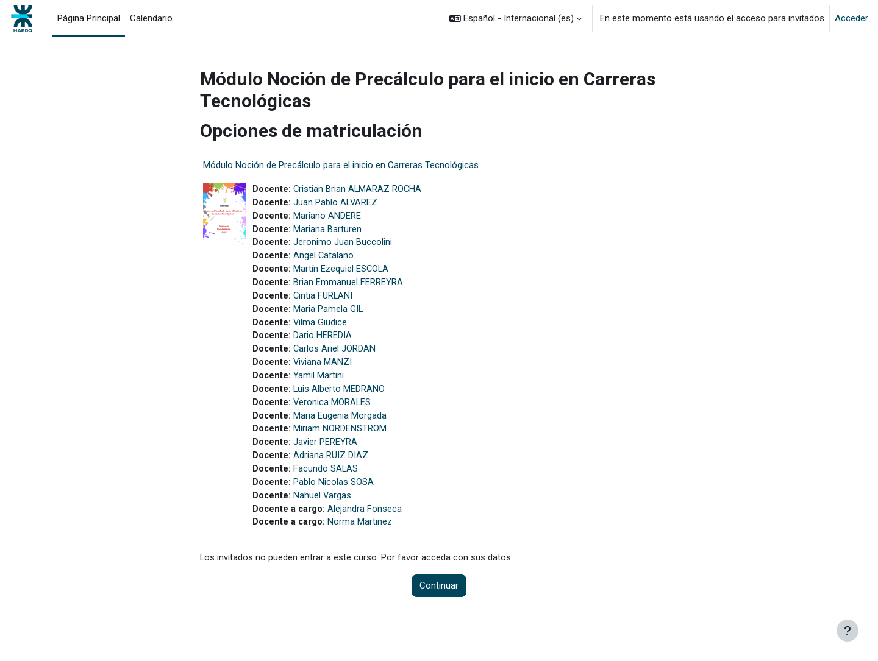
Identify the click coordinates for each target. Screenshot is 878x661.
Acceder (851, 18)
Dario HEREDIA (323, 340)
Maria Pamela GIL (329, 313)
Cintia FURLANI (324, 299)
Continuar (439, 596)
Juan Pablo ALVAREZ (336, 203)
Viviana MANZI (323, 367)
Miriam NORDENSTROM (340, 436)
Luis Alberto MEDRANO (340, 395)
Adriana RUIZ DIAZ (331, 463)
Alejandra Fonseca (366, 518)
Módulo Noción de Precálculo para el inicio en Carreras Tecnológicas (341, 165)
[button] (515, 18)
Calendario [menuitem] (151, 18)
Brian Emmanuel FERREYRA (349, 285)
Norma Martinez (361, 532)
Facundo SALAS (326, 477)
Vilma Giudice (321, 326)
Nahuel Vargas (323, 505)
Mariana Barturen (328, 230)
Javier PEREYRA (326, 450)
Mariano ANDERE (328, 216)
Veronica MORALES (333, 408)
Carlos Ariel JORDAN (335, 353)
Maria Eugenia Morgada (340, 422)
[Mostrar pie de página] (847, 631)
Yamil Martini (319, 381)
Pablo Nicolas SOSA (334, 491)
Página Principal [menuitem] (88, 18)
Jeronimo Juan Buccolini (343, 244)
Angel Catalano (324, 258)
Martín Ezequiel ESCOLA (342, 271)
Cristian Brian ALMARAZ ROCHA (359, 189)
